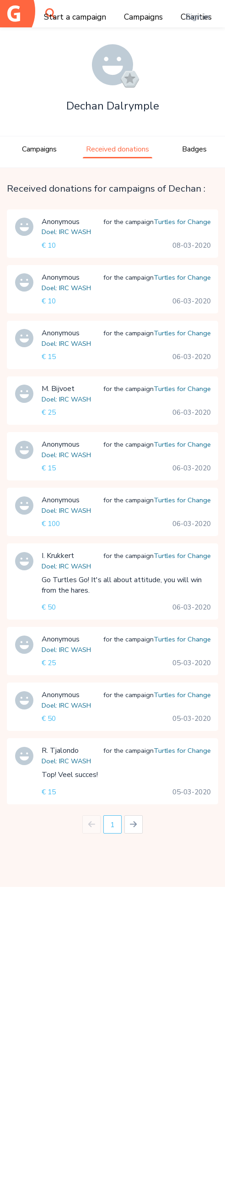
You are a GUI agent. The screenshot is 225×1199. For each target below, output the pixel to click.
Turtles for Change (182, 221)
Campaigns (143, 16)
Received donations (117, 149)
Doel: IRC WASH (66, 231)
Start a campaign (75, 16)
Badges (194, 149)
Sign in (197, 16)
